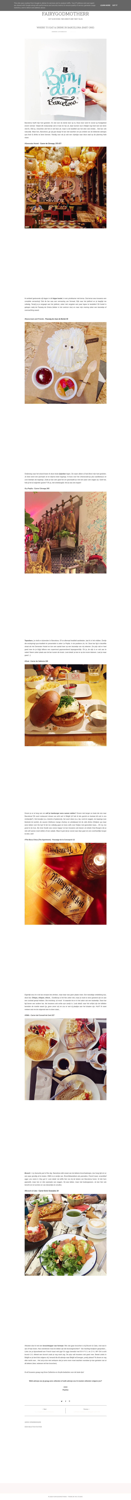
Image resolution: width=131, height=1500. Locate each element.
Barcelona (73, 31)
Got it (114, 5)
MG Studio (79, 1496)
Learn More (105, 5)
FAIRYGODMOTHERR (65, 14)
